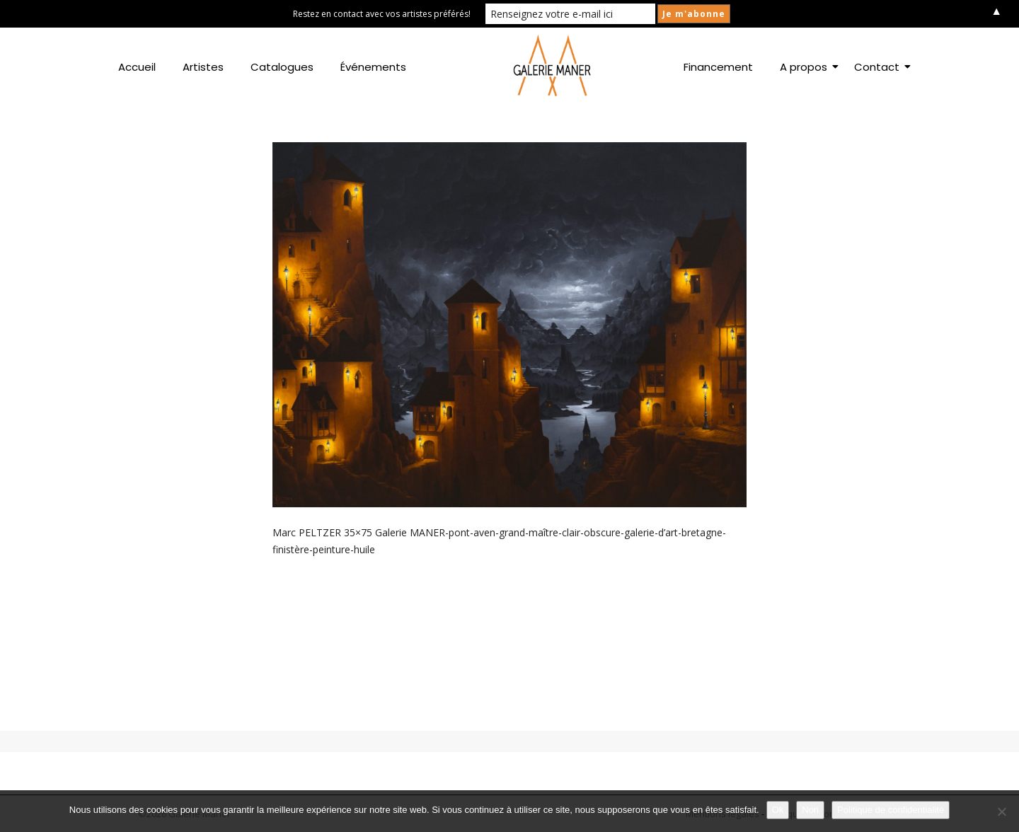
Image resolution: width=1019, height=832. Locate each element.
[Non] (1001, 811)
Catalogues (282, 66)
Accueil (137, 66)
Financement (718, 66)
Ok (778, 809)
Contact (879, 66)
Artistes (203, 66)
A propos (806, 66)
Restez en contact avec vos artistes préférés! (382, 14)
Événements (373, 66)
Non (810, 809)
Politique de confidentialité (890, 809)
